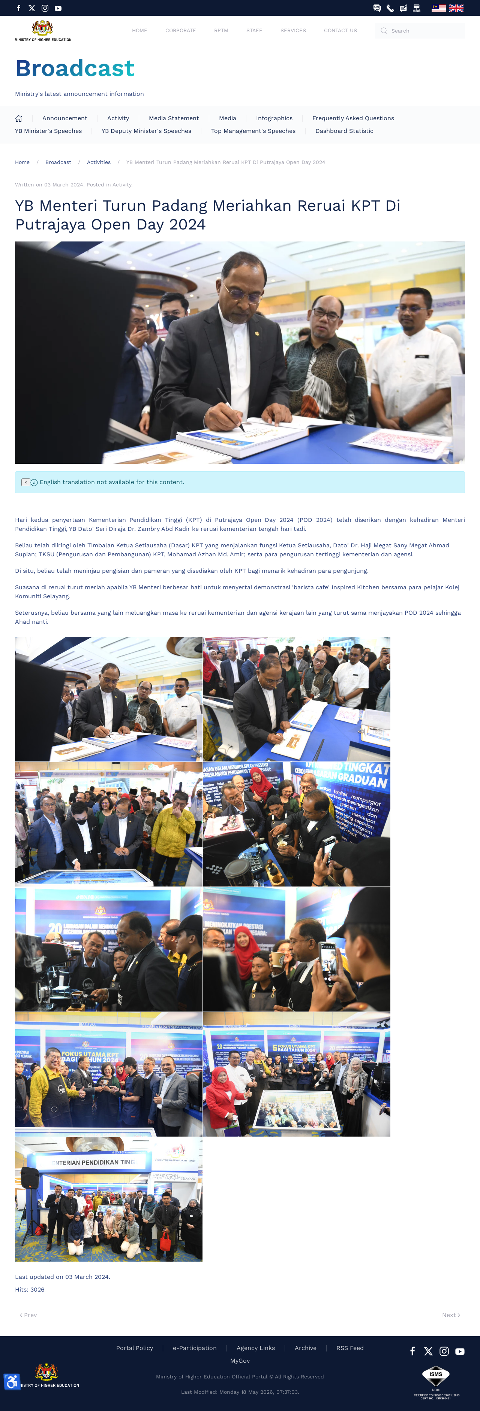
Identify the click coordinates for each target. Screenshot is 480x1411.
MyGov (240, 1360)
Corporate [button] (180, 30)
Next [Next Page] (451, 1315)
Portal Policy (134, 1347)
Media (227, 118)
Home (139, 30)
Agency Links (256, 1347)
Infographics (274, 118)
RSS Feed (350, 1347)
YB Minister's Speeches (48, 130)
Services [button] (293, 30)
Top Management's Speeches (253, 130)
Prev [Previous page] (28, 1315)
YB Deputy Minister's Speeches (146, 130)
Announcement (64, 118)
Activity (118, 118)
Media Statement (174, 118)
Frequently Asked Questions (353, 118)
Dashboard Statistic (344, 130)
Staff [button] (254, 30)
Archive (305, 1347)
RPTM (221, 30)
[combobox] (420, 31)
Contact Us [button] (340, 30)
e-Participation (195, 1347)
